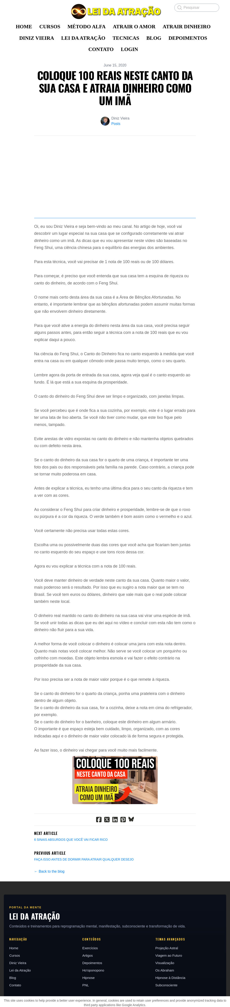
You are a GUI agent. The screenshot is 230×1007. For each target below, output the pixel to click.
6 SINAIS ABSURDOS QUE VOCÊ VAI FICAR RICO (71, 863)
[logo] (115, 11)
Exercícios (90, 972)
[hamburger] (14, 7)
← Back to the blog (49, 895)
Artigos (87, 979)
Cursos (15, 979)
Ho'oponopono (93, 994)
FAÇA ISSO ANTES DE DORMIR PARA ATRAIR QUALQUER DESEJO (84, 883)
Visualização (164, 986)
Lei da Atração (20, 994)
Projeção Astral (166, 972)
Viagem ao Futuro (168, 979)
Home (14, 972)
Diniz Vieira (18, 986)
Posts (115, 124)
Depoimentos (92, 986)
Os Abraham (164, 994)
